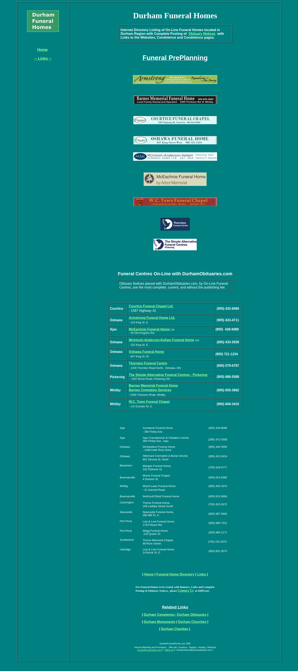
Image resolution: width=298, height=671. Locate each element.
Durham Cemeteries (159, 614)
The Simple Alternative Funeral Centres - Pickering (168, 375)
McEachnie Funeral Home (149, 329)
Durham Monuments (159, 622)
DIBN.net (169, 650)
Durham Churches (192, 622)
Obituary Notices (202, 33)
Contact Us (186, 590)
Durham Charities (174, 629)
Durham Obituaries (191, 614)
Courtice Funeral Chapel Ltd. (151, 306)
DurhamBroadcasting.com (149, 650)
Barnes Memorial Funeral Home (153, 385)
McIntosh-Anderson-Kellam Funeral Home (161, 340)
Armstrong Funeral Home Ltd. (152, 318)
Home (149, 574)
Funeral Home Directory (175, 574)
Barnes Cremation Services (150, 390)
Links (201, 574)
